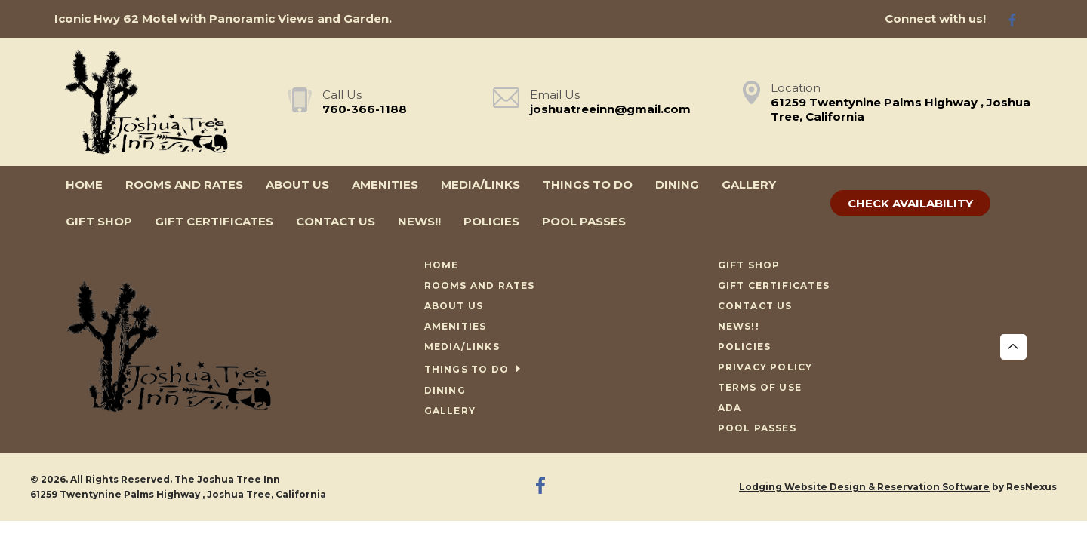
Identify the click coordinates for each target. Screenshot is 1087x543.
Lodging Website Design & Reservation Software (864, 486)
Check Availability (910, 203)
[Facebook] (1018, 19)
